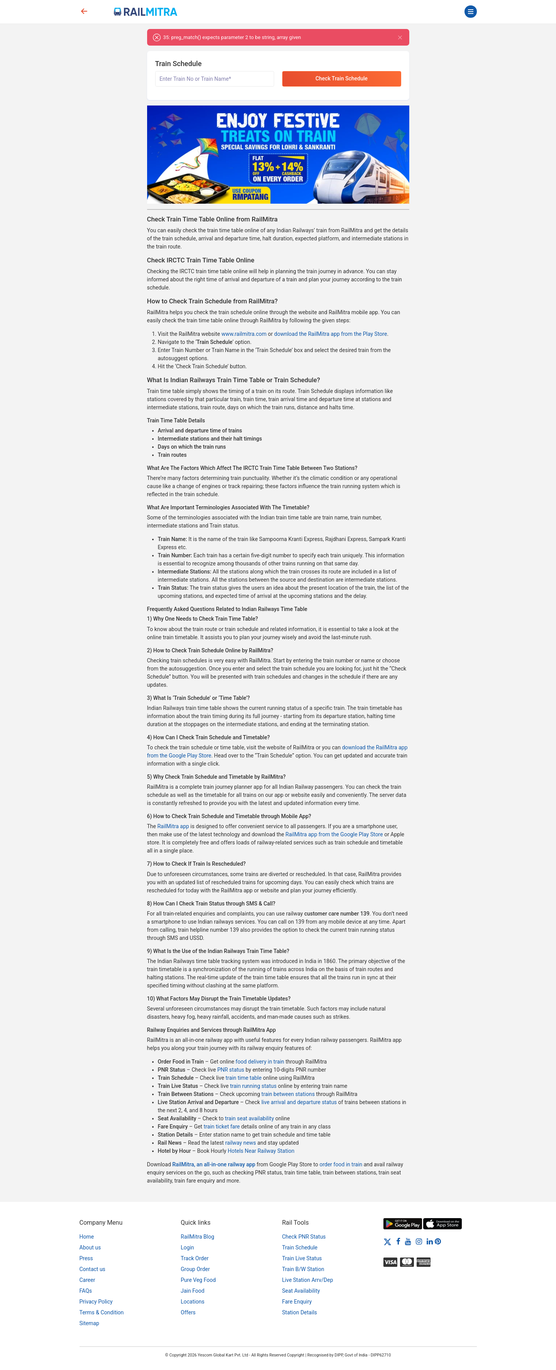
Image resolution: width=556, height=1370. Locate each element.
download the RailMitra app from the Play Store (330, 334)
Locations (192, 1302)
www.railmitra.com (243, 334)
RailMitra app (173, 826)
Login (187, 1247)
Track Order (194, 1258)
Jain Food (192, 1291)
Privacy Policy (96, 1302)
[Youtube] (408, 1241)
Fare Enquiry (297, 1302)
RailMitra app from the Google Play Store (334, 834)
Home (87, 1237)
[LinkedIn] (430, 1241)
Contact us (92, 1269)
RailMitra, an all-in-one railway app (213, 1164)
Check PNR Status (304, 1237)
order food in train (340, 1164)
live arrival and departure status (299, 1102)
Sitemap (89, 1323)
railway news (240, 1143)
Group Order (195, 1269)
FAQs (86, 1291)
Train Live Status (302, 1258)
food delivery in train (260, 1062)
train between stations (288, 1094)
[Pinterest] (438, 1241)
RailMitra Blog (197, 1237)
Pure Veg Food (198, 1280)
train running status (253, 1086)
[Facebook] (398, 1241)
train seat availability (249, 1118)
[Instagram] (419, 1241)
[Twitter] (387, 1241)
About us (90, 1247)
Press (86, 1258)
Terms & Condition (102, 1312)
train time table (243, 1078)
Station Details (299, 1312)
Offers (188, 1312)
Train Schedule (300, 1247)
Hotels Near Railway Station (261, 1151)
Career (87, 1280)
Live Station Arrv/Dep (307, 1280)
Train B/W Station (303, 1269)
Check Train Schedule (341, 78)
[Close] (400, 37)
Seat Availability (301, 1291)
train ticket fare (221, 1126)
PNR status (230, 1070)
